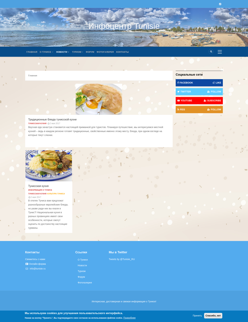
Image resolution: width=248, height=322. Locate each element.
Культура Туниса (56, 194)
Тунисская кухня (37, 123)
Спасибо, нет (213, 315)
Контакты (126, 52)
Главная (32, 52)
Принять (197, 315)
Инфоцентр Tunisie (124, 26)
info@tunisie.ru (35, 268)
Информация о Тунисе (40, 190)
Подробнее (129, 317)
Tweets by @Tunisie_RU (122, 259)
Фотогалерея (108, 52)
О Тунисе (47, 52)
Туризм (79, 52)
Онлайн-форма (35, 264)
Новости (63, 52)
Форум (92, 52)
